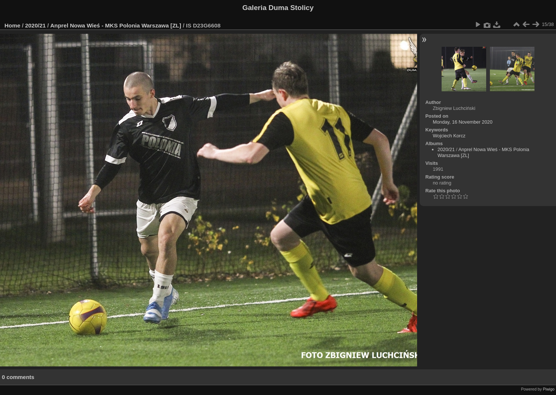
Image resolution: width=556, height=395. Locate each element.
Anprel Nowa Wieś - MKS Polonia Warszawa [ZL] (115, 25)
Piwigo (549, 389)
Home (12, 25)
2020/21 (35, 25)
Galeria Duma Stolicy (278, 8)
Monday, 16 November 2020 (462, 122)
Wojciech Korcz (449, 135)
